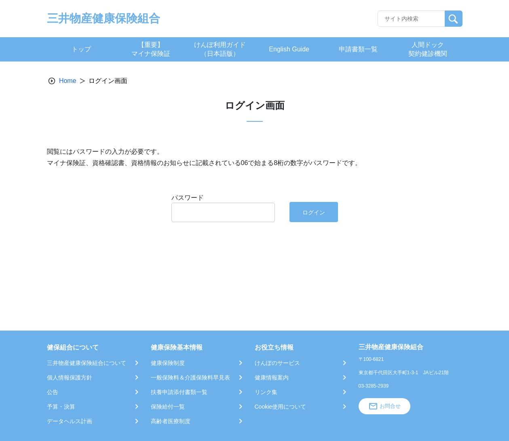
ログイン (313, 212)
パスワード (187, 197)
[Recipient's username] (411, 19)
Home (67, 80)
